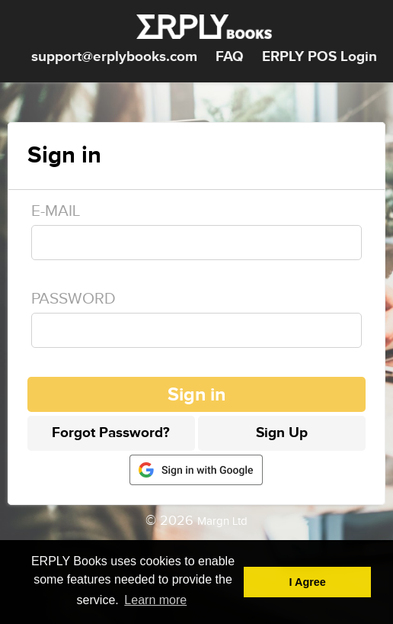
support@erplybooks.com (114, 57)
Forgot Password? (111, 433)
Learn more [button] (155, 599)
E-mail (55, 210)
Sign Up (282, 433)
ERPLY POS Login (319, 57)
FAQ (230, 57)
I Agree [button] (307, 582)
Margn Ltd (222, 521)
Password (73, 298)
